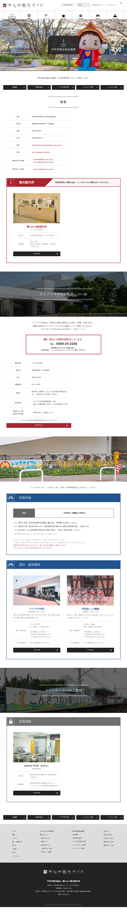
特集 (13, 839)
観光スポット (44, 839)
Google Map (36, 257)
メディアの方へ (107, 4)
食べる (14, 850)
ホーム (14, 836)
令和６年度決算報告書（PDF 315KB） (44, 173)
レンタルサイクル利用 (88, 88)
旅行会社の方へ (94, 4)
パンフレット (16, 861)
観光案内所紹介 (39, 88)
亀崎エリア (44, 846)
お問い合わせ (108, 839)
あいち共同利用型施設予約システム (60, 353)
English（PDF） (109, 843)
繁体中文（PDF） (109, 850)
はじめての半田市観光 (47, 836)
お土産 (14, 854)
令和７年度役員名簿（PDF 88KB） (43, 156)
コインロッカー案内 (112, 88)
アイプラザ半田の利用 (63, 88)
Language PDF (65, 4)
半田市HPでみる (39, 429)
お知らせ (106, 836)
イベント (15, 843)
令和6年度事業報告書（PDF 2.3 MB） (44, 163)
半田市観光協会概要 (78, 836)
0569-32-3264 (65, 899)
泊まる (14, 857)
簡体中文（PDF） (109, 847)
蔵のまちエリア (45, 843)
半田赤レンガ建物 (46, 857)
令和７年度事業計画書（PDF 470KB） (44, 166)
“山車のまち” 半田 (46, 853)
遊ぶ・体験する (17, 847)
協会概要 (15, 88)
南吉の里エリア (45, 850)
